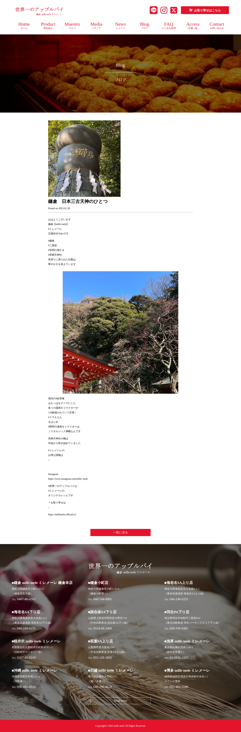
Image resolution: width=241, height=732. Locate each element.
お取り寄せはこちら (205, 10)
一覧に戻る (120, 532)
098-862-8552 (26, 687)
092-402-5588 (179, 687)
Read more (120, 700)
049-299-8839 (102, 687)
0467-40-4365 (26, 599)
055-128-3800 (102, 657)
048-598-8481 (179, 628)
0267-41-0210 (26, 657)
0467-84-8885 (102, 599)
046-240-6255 (179, 599)
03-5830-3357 (179, 657)
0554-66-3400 (102, 628)
